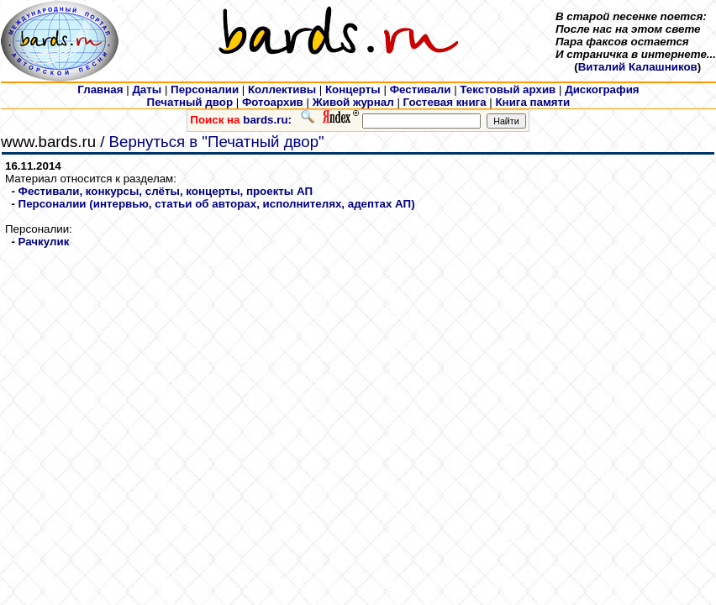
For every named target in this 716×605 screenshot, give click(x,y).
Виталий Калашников (638, 66)
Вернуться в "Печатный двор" (216, 141)
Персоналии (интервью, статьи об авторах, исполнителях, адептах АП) (216, 203)
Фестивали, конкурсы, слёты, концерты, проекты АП (165, 191)
